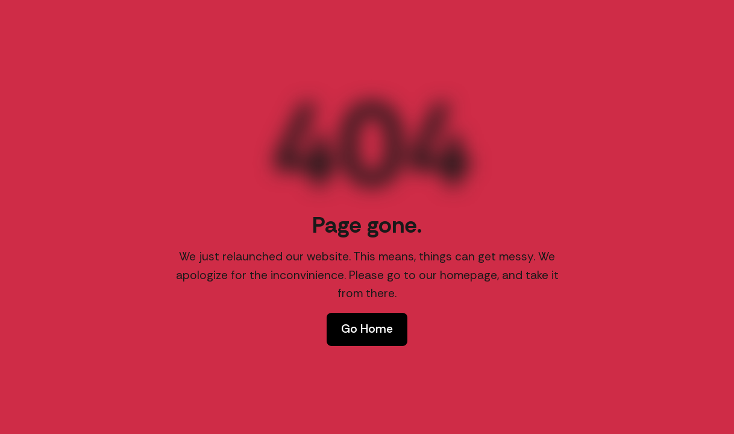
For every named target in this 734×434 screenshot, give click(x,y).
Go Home (367, 328)
